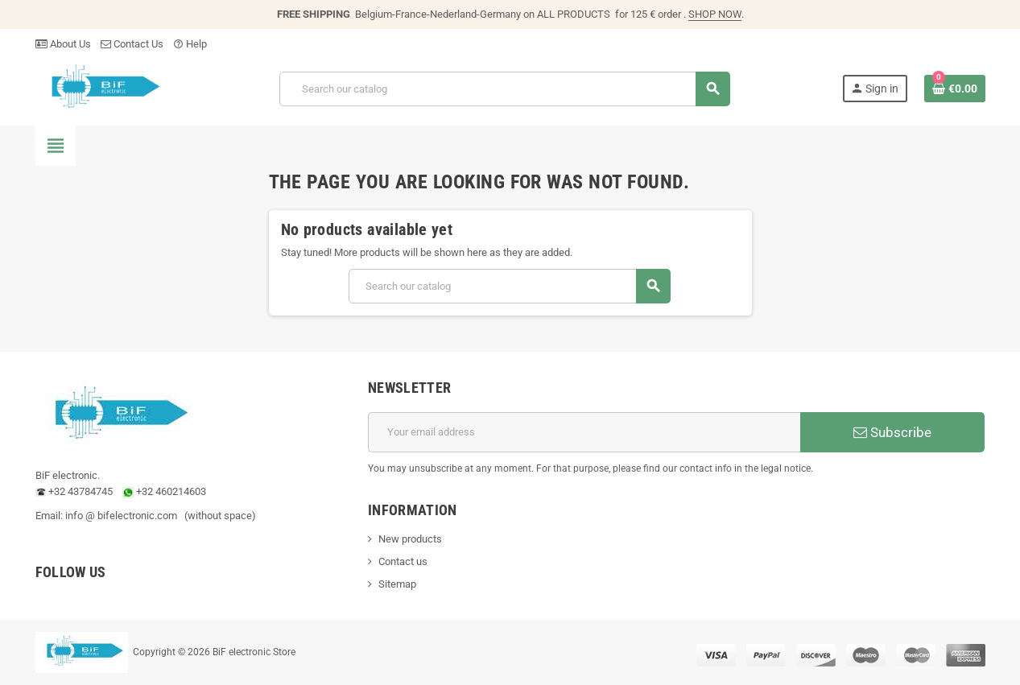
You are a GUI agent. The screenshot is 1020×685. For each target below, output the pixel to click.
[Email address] (584, 432)
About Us (63, 44)
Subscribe (892, 432)
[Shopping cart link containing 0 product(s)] (954, 88)
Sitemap (397, 584)
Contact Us (132, 44)
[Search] (504, 89)
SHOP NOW (714, 14)
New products (410, 539)
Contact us (402, 561)
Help (190, 44)
